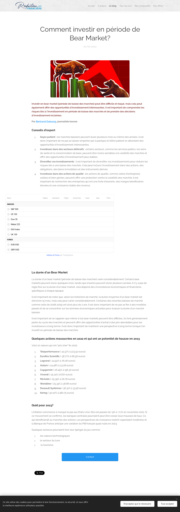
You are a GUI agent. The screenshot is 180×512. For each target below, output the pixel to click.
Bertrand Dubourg (46, 121)
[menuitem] (75, 6)
